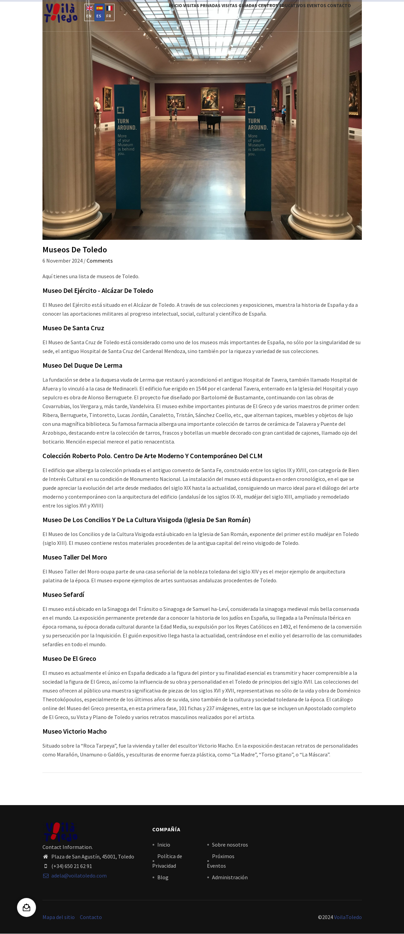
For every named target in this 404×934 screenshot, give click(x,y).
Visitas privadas (178, 14)
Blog (163, 877)
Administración (230, 877)
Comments (100, 260)
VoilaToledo (348, 917)
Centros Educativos (269, 14)
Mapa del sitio (58, 917)
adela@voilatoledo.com (74, 875)
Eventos (309, 14)
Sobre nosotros (230, 844)
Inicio (146, 14)
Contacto (337, 14)
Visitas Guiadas (221, 14)
